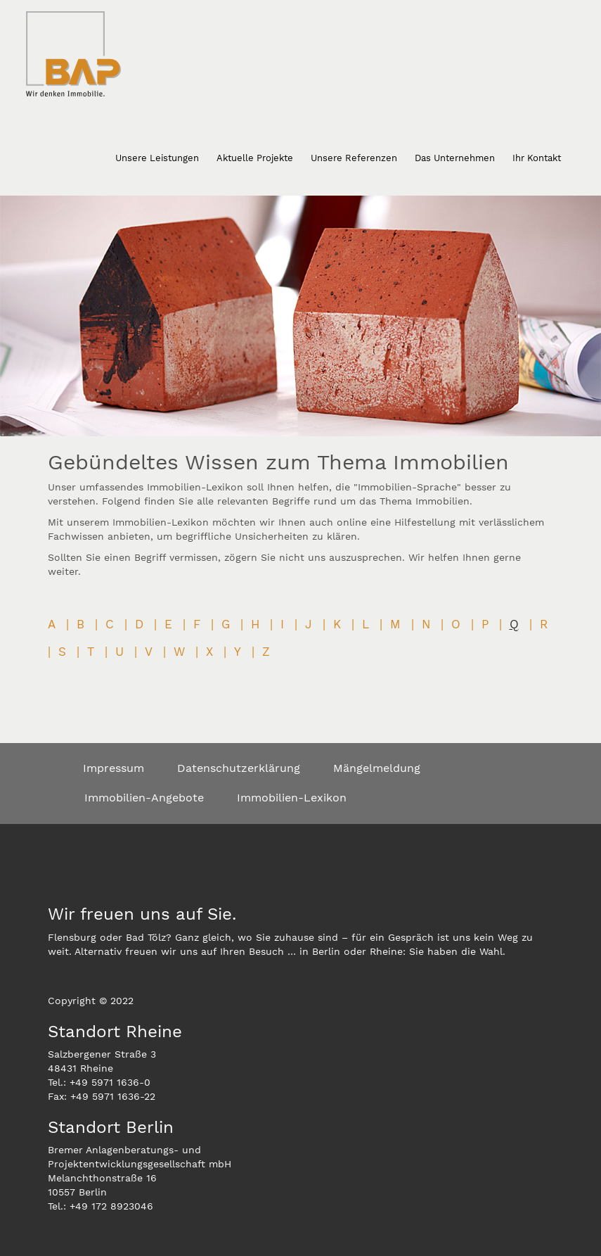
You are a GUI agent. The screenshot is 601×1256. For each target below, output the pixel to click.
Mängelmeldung (376, 768)
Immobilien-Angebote (144, 797)
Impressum (113, 768)
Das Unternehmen (455, 158)
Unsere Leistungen (157, 158)
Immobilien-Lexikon (292, 797)
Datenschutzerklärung (238, 768)
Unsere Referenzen (354, 158)
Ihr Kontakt (536, 158)
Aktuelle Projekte (255, 158)
